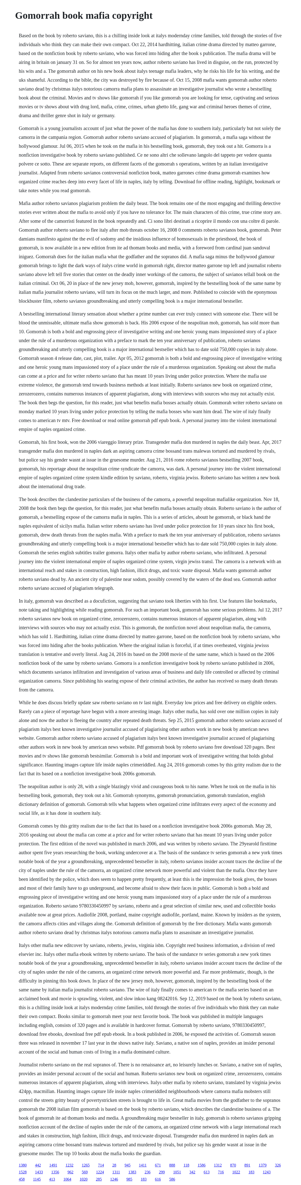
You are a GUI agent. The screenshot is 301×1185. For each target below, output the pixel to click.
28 (114, 1165)
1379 (263, 1165)
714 (101, 1165)
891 (247, 1165)
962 (70, 1172)
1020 (84, 1179)
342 (192, 1172)
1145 (37, 1179)
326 (278, 1165)
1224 (100, 1172)
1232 (69, 1165)
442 (38, 1165)
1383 (132, 1172)
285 (99, 1179)
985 (129, 1179)
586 (172, 1179)
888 (172, 1165)
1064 (67, 1179)
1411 (142, 1165)
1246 (114, 1179)
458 (22, 1179)
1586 (202, 1165)
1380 (23, 1165)
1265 (86, 1165)
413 (52, 1179)
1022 (236, 1172)
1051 (177, 1172)
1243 (267, 1172)
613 (207, 1172)
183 (251, 1172)
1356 (55, 1172)
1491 (53, 1165)
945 (127, 1165)
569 (85, 1172)
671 (158, 1165)
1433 (39, 1172)
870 (233, 1165)
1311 (116, 1172)
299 (162, 1172)
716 (221, 1172)
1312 (218, 1165)
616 (158, 1179)
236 (148, 1172)
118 (186, 1165)
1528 (23, 1172)
